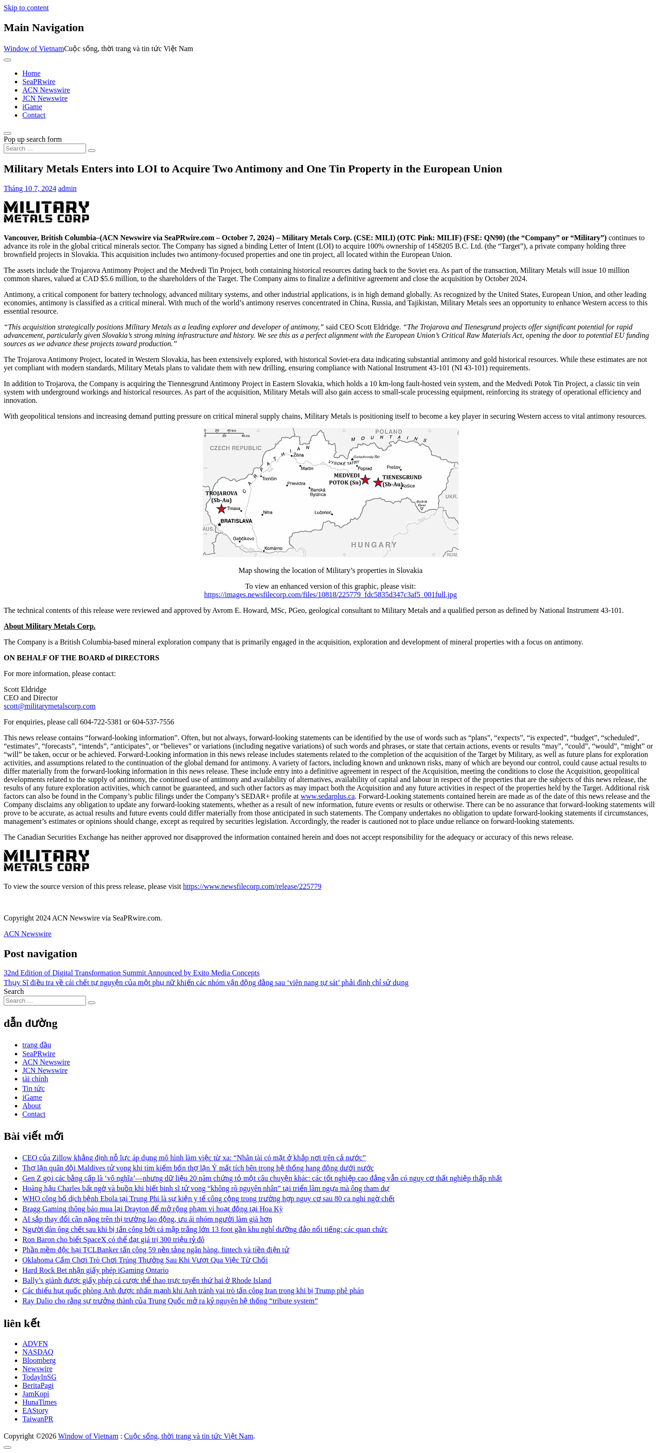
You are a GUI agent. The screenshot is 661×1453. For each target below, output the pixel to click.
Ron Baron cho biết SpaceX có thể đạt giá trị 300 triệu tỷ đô (113, 1239)
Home (31, 73)
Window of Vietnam (34, 49)
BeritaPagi (38, 1385)
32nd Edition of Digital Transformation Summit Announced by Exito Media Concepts (132, 973)
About (31, 1106)
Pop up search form (33, 139)
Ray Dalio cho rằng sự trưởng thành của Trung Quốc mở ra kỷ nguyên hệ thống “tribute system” (170, 1301)
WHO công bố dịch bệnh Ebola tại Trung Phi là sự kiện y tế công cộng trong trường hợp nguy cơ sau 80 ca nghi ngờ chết (208, 1199)
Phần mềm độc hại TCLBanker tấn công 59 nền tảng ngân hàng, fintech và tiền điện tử (155, 1250)
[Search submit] (91, 150)
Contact (34, 115)
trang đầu (36, 1045)
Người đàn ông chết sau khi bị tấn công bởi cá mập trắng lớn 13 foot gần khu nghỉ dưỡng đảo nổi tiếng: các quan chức (204, 1229)
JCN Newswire (44, 98)
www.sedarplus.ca (327, 796)
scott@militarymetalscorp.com (49, 706)
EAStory (35, 1410)
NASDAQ (37, 1352)
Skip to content (26, 8)
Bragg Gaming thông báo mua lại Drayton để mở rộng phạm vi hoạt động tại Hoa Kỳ (152, 1209)
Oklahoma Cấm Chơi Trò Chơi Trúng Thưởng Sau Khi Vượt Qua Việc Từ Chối (145, 1260)
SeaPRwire (38, 81)
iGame (32, 107)
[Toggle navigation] (7, 60)
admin (67, 188)
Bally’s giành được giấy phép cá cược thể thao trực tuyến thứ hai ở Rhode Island (146, 1280)
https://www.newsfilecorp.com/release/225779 (252, 886)
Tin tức (33, 1088)
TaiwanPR (37, 1419)
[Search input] (45, 148)
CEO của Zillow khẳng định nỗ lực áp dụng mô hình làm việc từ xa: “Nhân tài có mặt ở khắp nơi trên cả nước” (194, 1158)
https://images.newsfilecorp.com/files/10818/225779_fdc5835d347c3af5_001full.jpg (330, 594)
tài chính (35, 1079)
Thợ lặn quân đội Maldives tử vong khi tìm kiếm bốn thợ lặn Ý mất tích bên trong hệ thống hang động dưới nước (198, 1168)
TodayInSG (39, 1377)
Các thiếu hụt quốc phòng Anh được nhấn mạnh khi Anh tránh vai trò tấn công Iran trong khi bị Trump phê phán (193, 1291)
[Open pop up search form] (7, 133)
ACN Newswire (46, 90)
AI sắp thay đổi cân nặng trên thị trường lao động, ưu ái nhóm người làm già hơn (147, 1219)
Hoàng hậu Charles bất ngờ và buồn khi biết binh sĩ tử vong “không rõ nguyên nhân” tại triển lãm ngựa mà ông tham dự (205, 1188)
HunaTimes (39, 1402)
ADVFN (35, 1344)
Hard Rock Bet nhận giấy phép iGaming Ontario (95, 1270)
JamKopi (35, 1394)
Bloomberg (39, 1360)
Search (14, 991)
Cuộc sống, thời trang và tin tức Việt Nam (189, 1436)
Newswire (37, 1369)
